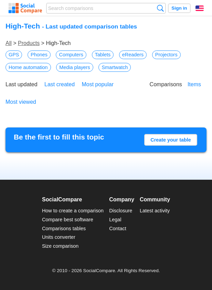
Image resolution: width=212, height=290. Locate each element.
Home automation (28, 67)
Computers (71, 54)
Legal (115, 219)
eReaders (133, 54)
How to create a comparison (73, 210)
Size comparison (60, 246)
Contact (117, 228)
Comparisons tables (64, 228)
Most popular (98, 84)
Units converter (58, 237)
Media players (74, 67)
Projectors (166, 54)
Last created (59, 84)
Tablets (103, 54)
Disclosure (120, 210)
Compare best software (67, 219)
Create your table (170, 140)
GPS (14, 54)
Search (160, 8)
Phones (39, 54)
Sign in (179, 8)
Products (29, 43)
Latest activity (155, 210)
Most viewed (21, 102)
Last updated (22, 84)
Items (194, 84)
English (199, 8)
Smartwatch (115, 67)
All (9, 43)
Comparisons (166, 84)
